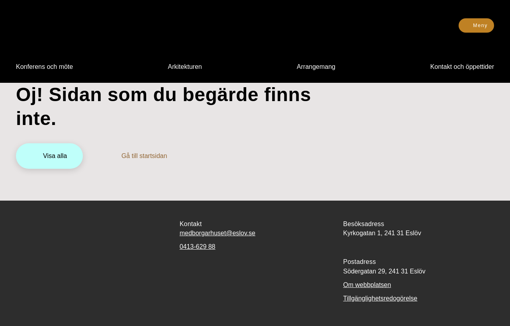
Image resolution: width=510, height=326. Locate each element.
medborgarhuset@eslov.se (217, 233)
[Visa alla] (49, 156)
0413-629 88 (198, 246)
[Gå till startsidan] (138, 156)
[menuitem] (44, 67)
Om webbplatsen (367, 284)
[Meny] (476, 25)
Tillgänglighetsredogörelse (380, 298)
